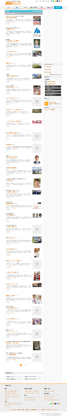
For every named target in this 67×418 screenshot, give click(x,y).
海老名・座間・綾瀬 (31, 397)
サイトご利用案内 (41, 409)
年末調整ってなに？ (10, 29)
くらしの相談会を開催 (11, 354)
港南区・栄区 (7, 395)
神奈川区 (6, 399)
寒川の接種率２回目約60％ (12, 132)
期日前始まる (9, 144)
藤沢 (45, 396)
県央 (42, 7)
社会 (18, 75)
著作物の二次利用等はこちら (52, 92)
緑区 (9, 391)
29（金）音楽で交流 (10, 308)
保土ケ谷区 (14, 397)
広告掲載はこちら (50, 89)
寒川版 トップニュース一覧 (30, 376)
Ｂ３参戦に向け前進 (10, 192)
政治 (15, 215)
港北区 (12, 391)
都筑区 (15, 391)
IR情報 (40, 1)
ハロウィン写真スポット (11, 318)
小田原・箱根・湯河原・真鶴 (49, 399)
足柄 (57, 399)
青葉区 (6, 391)
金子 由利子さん (10, 180)
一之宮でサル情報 (10, 226)
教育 (17, 283)
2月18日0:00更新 (47, 66)
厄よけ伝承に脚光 (10, 249)
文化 (16, 51)
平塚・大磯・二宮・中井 (49, 397)
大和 (25, 397)
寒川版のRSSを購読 (52, 102)
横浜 (17, 7)
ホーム (9, 7)
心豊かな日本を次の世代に (12, 157)
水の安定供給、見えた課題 (12, 40)
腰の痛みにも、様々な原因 (12, 342)
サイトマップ (55, 409)
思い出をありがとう (10, 87)
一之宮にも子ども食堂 (11, 272)
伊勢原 (33, 399)
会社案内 (36, 1)
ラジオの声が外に (10, 51)
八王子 (35, 393)
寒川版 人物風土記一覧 (11, 379)
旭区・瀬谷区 (7, 393)
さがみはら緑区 (28, 393)
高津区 (9, 403)
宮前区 (6, 403)
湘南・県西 (58, 7)
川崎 (25, 7)
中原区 (20, 403)
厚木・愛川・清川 (28, 399)
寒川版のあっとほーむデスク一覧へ (56, 74)
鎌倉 (47, 396)
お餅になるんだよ (10, 237)
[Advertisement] (53, 40)
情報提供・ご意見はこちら (51, 86)
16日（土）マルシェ (10, 331)
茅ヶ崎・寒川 (52, 396)
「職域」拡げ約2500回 (11, 75)
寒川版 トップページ (11, 376)
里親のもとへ (9, 63)
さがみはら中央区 (28, 391)
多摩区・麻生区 (15, 403)
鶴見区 (18, 397)
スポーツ (17, 191)
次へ (25, 365)
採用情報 (47, 1)
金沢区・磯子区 (8, 397)
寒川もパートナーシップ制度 (12, 260)
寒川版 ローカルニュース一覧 (30, 379)
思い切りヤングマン (10, 284)
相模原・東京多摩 (33, 7)
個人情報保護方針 (33, 409)
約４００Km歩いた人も (11, 98)
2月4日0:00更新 (47, 69)
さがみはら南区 (35, 391)
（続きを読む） (12, 22)
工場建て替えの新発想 (11, 167)
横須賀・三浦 (49, 7)
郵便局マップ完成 (10, 295)
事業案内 (43, 1)
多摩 (38, 393)
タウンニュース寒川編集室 (49, 109)
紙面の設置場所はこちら (51, 94)
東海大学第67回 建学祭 (11, 17)
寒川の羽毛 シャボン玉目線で (13, 109)
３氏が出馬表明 (9, 215)
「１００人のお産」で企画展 (12, 121)
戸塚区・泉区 (13, 393)
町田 (32, 393)
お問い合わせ (49, 409)
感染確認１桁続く (10, 203)
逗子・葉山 (52, 391)
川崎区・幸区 (7, 405)
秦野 (60, 399)
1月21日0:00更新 (47, 72)
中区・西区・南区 (14, 395)
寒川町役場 (47, 100)
